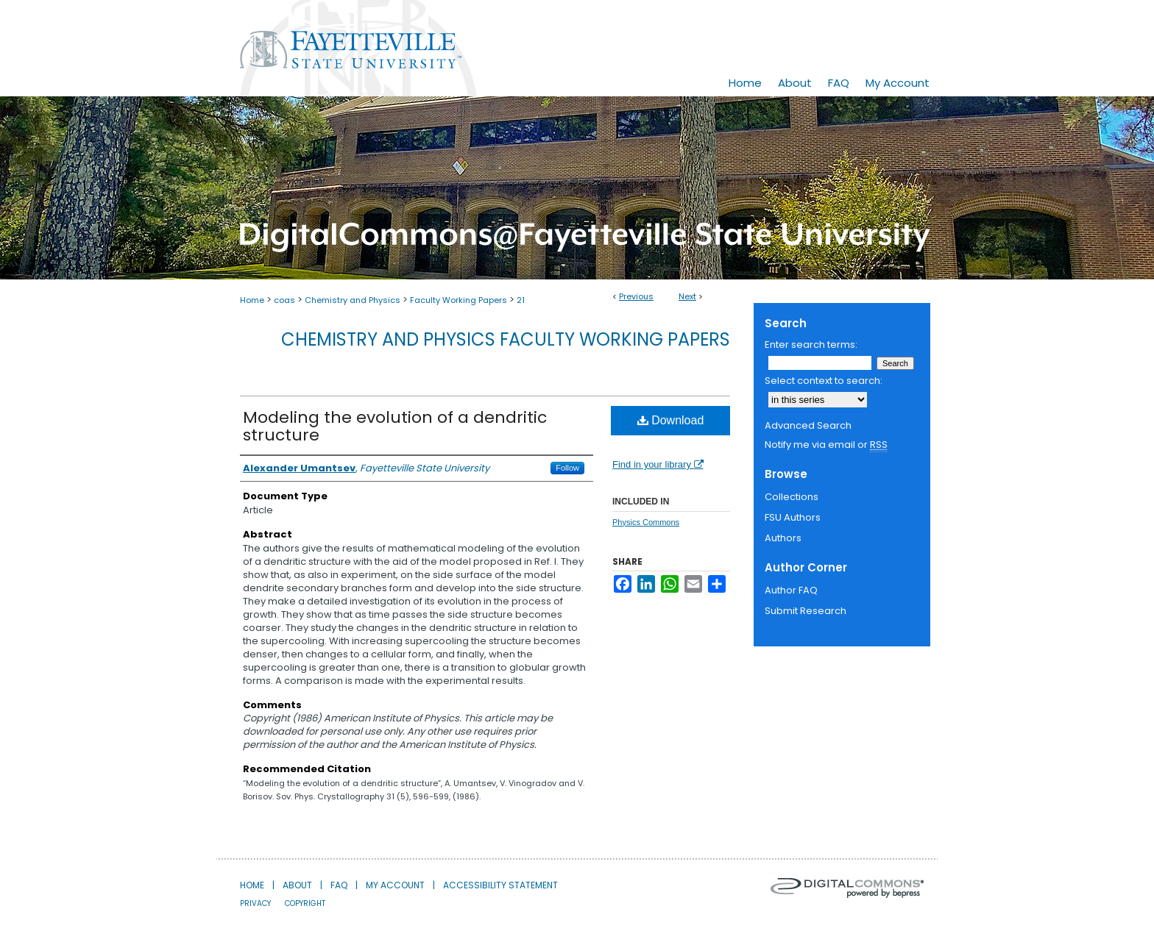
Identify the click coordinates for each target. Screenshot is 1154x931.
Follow (567, 467)
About (297, 885)
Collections (791, 497)
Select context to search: (823, 381)
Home (252, 300)
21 (521, 300)
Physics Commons (645, 522)
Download (670, 420)
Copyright (305, 903)
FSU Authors (793, 517)
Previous (636, 296)
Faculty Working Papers (458, 300)
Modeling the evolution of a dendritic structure (395, 426)
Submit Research (805, 611)
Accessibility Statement (500, 885)
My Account (395, 885)
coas (284, 300)
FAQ (338, 885)
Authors (783, 538)
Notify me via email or (826, 445)
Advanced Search (808, 425)
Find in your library (658, 464)
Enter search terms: (811, 345)
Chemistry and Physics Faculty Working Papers (505, 339)
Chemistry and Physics (352, 300)
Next (687, 296)
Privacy (255, 903)
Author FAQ (791, 590)
